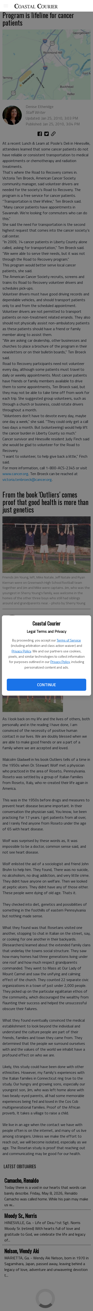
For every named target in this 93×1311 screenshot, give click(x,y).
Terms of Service (69, 640)
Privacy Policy (21, 651)
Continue (46, 685)
